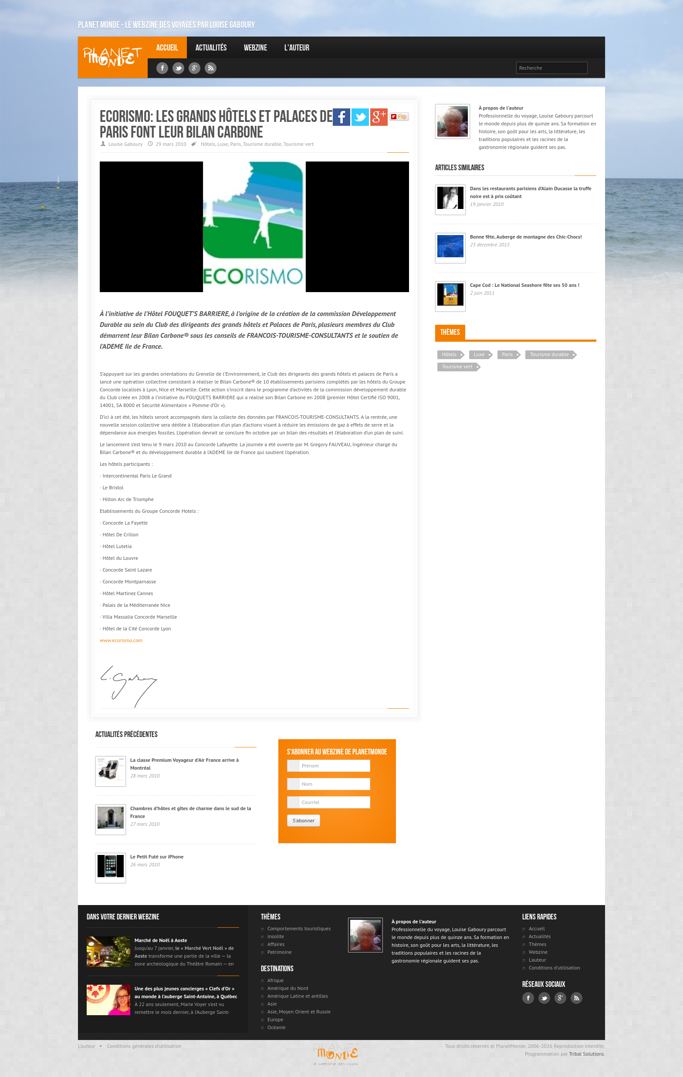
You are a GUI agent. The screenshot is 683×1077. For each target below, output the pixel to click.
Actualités (211, 47)
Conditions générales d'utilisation (144, 1046)
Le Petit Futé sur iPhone (156, 856)
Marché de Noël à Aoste (161, 940)
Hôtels (208, 144)
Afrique (275, 980)
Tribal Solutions (586, 1053)
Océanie (276, 1027)
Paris (235, 144)
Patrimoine (279, 952)
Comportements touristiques (299, 928)
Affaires (275, 944)
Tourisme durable (262, 144)
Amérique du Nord (287, 988)
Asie (272, 1003)
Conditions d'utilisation (554, 967)
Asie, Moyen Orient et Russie (299, 1011)
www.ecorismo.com (121, 640)
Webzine (255, 47)
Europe (275, 1019)
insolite (275, 936)
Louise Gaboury (113, 57)
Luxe (222, 144)
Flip (398, 117)
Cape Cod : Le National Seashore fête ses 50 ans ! (524, 285)
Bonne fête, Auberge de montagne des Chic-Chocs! (526, 236)
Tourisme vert (299, 144)
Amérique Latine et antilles (297, 996)
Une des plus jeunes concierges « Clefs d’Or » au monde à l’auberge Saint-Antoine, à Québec (186, 992)
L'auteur (296, 47)
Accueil (167, 47)
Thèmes (450, 332)
